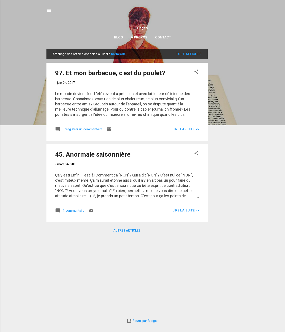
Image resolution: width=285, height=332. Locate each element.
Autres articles (126, 230)
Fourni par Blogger (143, 321)
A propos (139, 37)
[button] (196, 72)
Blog (118, 37)
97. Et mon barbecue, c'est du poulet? (110, 73)
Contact (163, 37)
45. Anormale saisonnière (93, 154)
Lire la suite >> (185, 129)
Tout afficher (189, 54)
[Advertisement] (225, 113)
